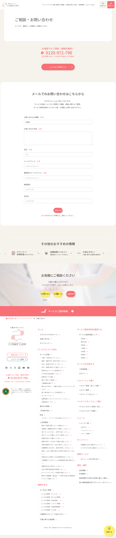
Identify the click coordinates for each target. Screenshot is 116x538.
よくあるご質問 (45, 493)
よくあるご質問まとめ (58, 67)
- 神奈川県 (83, 345)
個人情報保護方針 (47, 218)
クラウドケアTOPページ (49, 338)
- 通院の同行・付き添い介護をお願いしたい (55, 445)
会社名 (26, 196)
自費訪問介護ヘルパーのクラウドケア (19, 321)
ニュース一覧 (84, 426)
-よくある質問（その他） (49, 513)
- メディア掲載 (85, 437)
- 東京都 (82, 342)
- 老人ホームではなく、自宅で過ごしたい (54, 435)
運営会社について (17, 358)
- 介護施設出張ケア (47, 386)
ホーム (37, 4)
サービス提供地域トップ (88, 338)
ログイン (98, 4)
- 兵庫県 (82, 361)
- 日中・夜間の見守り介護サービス (52, 370)
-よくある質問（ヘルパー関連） (51, 507)
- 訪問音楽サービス (47, 405)
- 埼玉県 (82, 348)
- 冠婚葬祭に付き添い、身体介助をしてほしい (56, 451)
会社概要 (82, 473)
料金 (67, 4)
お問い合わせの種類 (33, 117)
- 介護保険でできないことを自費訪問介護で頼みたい (58, 463)
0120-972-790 (59, 53)
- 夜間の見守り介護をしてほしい (51, 441)
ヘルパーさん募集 (17, 362)
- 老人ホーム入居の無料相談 (89, 462)
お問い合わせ (45, 342)
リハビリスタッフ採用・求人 (89, 409)
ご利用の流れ (61, 4)
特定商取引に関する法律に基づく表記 (93, 481)
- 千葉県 (82, 351)
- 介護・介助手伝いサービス (50, 361)
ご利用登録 (83, 372)
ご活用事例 (73, 4)
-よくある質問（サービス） (50, 497)
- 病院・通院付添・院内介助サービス (53, 364)
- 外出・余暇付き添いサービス (50, 367)
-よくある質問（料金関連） (50, 503)
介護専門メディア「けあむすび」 (52, 517)
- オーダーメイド (46, 399)
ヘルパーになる (82, 4)
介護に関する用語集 (47, 522)
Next (110, 256)
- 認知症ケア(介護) (47, 380)
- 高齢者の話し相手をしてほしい (51, 469)
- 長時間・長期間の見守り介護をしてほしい (55, 432)
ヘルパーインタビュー (87, 397)
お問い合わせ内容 (33, 129)
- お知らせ (83, 430)
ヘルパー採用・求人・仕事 (89, 389)
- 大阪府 (82, 354)
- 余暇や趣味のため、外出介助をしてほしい (55, 448)
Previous (6, 256)
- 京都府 (82, 358)
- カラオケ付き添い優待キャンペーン (92, 451)
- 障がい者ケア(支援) (47, 383)
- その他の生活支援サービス (50, 377)
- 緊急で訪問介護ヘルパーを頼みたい (53, 429)
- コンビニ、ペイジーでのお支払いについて (55, 421)
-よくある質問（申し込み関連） (51, 500)
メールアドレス (32, 161)
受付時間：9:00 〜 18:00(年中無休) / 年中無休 (17, 385)
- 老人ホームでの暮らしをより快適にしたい (55, 438)
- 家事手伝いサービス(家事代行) (51, 373)
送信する (58, 213)
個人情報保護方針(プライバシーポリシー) (94, 485)
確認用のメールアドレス (35, 173)
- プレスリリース (85, 433)
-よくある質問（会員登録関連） (51, 510)
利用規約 (82, 477)
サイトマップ (45, 346)
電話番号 (27, 184)
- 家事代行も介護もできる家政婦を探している (56, 460)
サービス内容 (44, 4)
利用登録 (110, 3)
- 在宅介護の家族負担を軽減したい (52, 472)
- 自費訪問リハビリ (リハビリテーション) (54, 402)
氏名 (28, 149)
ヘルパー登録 (84, 393)
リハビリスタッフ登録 (87, 414)
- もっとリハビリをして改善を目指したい (54, 476)
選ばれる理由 (52, 4)
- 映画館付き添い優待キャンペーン (91, 448)
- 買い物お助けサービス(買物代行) (52, 395)
